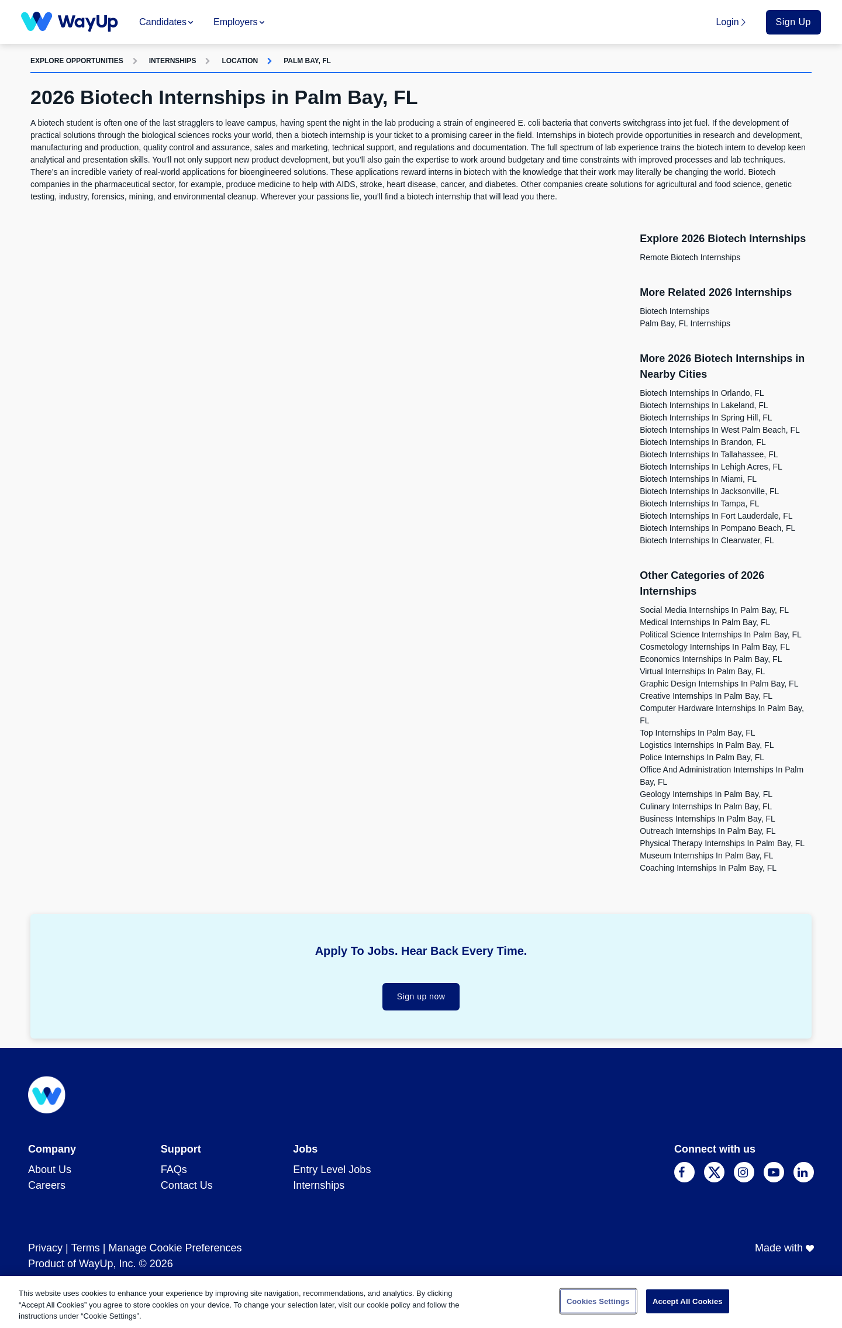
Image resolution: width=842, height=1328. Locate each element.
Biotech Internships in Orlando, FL (702, 393)
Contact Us (187, 1185)
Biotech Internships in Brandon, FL (703, 442)
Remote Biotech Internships (690, 257)
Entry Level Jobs (332, 1169)
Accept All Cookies (688, 1300)
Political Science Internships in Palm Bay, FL (721, 634)
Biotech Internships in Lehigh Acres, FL (711, 466)
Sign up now (421, 996)
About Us (49, 1169)
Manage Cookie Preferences (174, 1248)
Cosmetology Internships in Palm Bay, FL (715, 646)
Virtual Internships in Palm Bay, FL (702, 671)
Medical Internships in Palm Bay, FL (705, 622)
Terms (85, 1248)
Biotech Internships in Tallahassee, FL (709, 454)
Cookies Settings (598, 1300)
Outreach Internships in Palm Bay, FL (707, 831)
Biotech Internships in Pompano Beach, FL (717, 528)
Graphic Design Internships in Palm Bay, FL (719, 683)
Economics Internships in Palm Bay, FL (711, 659)
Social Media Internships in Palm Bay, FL (714, 610)
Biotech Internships (674, 311)
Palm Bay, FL (307, 61)
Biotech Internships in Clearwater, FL (707, 540)
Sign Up (793, 22)
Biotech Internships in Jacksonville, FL (709, 491)
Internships (172, 61)
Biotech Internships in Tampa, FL (699, 503)
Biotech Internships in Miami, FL (698, 479)
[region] (421, 1302)
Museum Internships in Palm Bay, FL (707, 855)
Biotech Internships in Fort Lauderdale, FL (716, 515)
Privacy (45, 1248)
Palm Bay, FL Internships (685, 323)
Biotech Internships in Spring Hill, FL (706, 417)
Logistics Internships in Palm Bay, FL (707, 745)
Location (240, 61)
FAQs (174, 1169)
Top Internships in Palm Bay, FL (697, 732)
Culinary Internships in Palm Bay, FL (706, 806)
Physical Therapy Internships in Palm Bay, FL (722, 843)
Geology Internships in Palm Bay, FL (706, 794)
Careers (46, 1185)
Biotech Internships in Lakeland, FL (704, 405)
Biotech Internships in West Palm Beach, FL (720, 429)
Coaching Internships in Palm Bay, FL (708, 867)
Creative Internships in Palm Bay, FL (706, 696)
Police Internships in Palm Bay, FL (702, 757)
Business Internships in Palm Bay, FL (707, 818)
